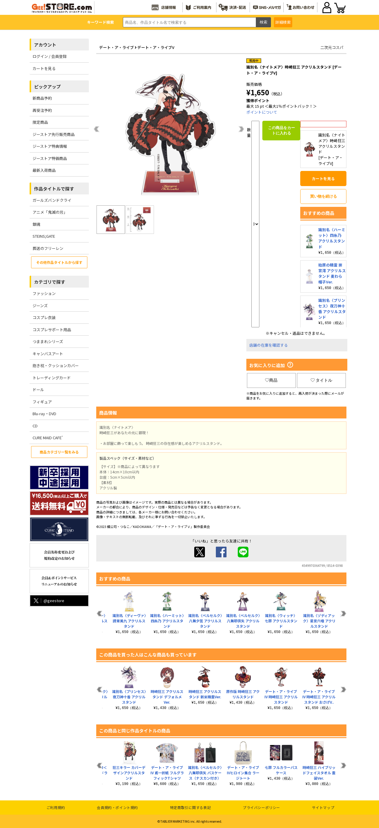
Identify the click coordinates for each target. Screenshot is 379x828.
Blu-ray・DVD (44, 413)
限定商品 (40, 122)
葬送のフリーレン (48, 248)
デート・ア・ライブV (155, 47)
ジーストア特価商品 (50, 158)
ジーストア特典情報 (50, 146)
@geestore (48, 600)
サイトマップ (323, 807)
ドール (38, 389)
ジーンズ (40, 305)
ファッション (44, 293)
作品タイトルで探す (54, 188)
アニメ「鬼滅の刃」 (50, 212)
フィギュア (42, 402)
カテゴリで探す (49, 282)
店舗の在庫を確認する (268, 345)
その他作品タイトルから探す (59, 262)
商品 (271, 380)
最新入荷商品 (44, 170)
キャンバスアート (48, 353)
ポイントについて (261, 112)
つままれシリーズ (48, 341)
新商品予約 (42, 98)
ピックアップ (47, 86)
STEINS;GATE (44, 236)
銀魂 (36, 224)
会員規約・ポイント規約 (117, 807)
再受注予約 (42, 110)
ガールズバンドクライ (52, 200)
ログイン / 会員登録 (50, 56)
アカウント (45, 45)
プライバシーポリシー (261, 807)
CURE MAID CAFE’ (48, 437)
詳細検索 (283, 22)
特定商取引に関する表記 (190, 807)
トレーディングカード (52, 377)
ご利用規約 (55, 807)
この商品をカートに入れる (281, 130)
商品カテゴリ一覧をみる (59, 451)
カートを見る (44, 68)
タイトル (322, 380)
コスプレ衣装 (44, 317)
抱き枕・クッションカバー (56, 365)
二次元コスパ (331, 47)
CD (35, 426)
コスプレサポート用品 (52, 329)
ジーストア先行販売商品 (54, 134)
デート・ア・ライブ (116, 47)
